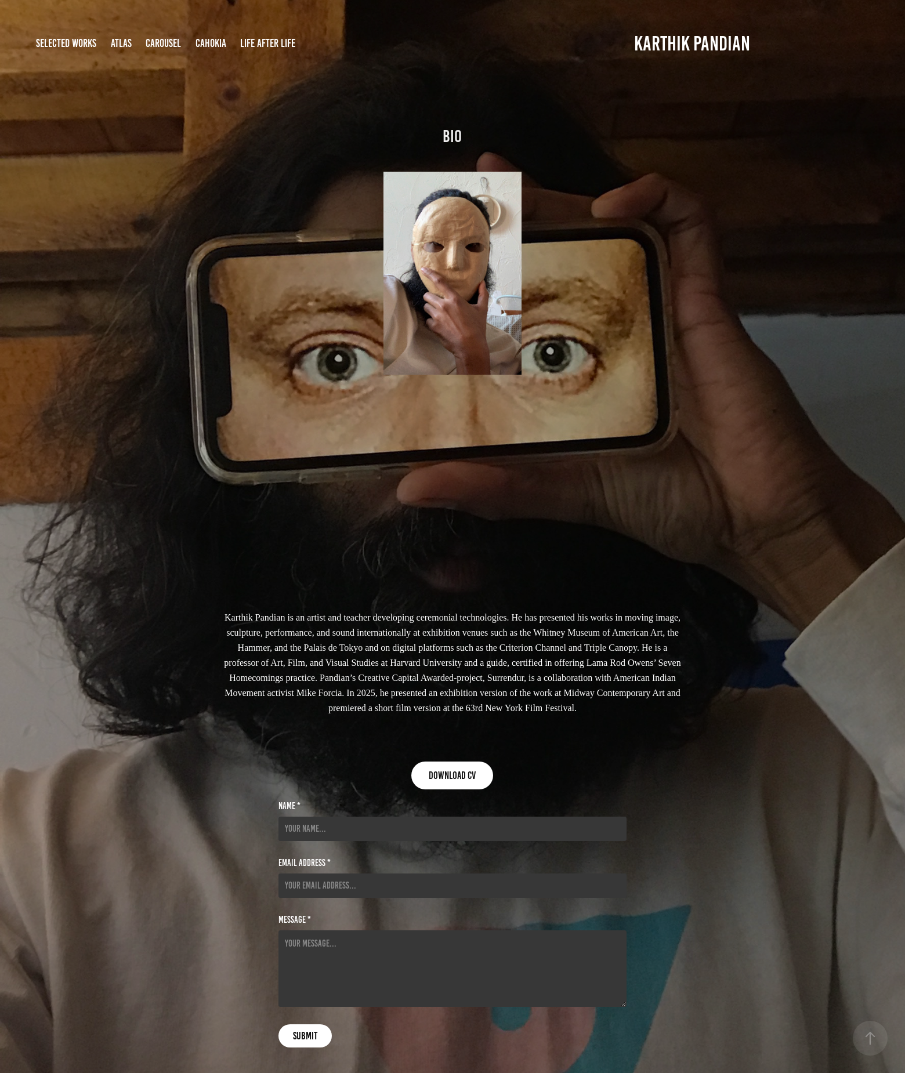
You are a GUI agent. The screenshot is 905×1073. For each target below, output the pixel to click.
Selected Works (66, 43)
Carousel (163, 43)
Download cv (452, 775)
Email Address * (304, 863)
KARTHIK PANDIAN (692, 43)
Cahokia (211, 43)
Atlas (121, 43)
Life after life (267, 43)
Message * (294, 920)
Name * (289, 806)
